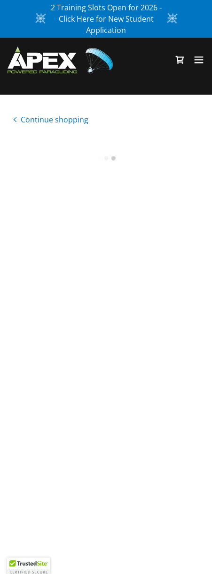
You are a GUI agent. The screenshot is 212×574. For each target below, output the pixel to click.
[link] (60, 59)
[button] (180, 59)
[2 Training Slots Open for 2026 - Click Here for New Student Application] (106, 19)
